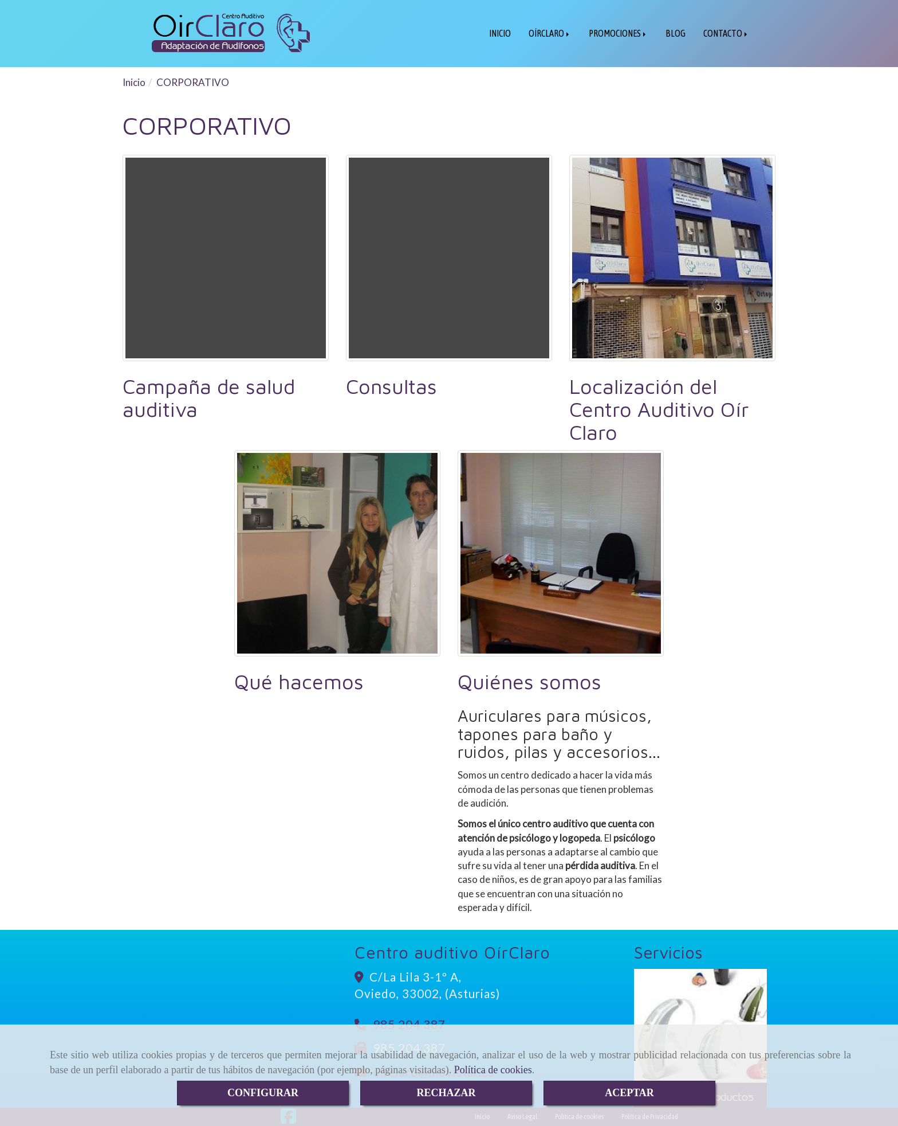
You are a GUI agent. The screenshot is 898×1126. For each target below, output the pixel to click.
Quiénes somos (529, 681)
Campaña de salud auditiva (209, 397)
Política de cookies (493, 1070)
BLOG (675, 33)
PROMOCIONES (618, 33)
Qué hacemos (299, 681)
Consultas (391, 386)
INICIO (500, 33)
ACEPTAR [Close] (629, 1092)
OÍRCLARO (550, 33)
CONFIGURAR (262, 1092)
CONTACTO (726, 33)
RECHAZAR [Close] (445, 1092)
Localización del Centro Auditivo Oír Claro (659, 409)
